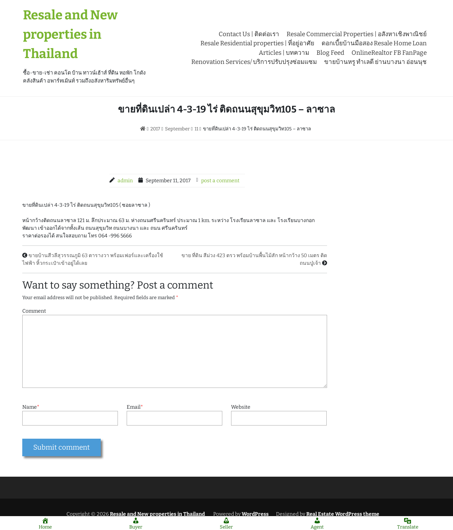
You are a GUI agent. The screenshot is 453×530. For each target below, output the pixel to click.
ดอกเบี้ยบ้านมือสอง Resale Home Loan (374, 43)
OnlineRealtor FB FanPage (389, 53)
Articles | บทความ (284, 53)
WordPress (255, 514)
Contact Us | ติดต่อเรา (249, 34)
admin (125, 181)
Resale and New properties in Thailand (70, 34)
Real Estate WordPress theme (342, 514)
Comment (34, 311)
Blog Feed (330, 53)
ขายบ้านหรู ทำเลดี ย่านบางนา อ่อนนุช (375, 62)
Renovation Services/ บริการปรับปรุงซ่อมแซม (254, 62)
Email (135, 407)
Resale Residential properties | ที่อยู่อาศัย (257, 43)
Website (240, 407)
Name (30, 407)
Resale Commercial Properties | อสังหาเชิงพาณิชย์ (357, 34)
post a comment (220, 181)
